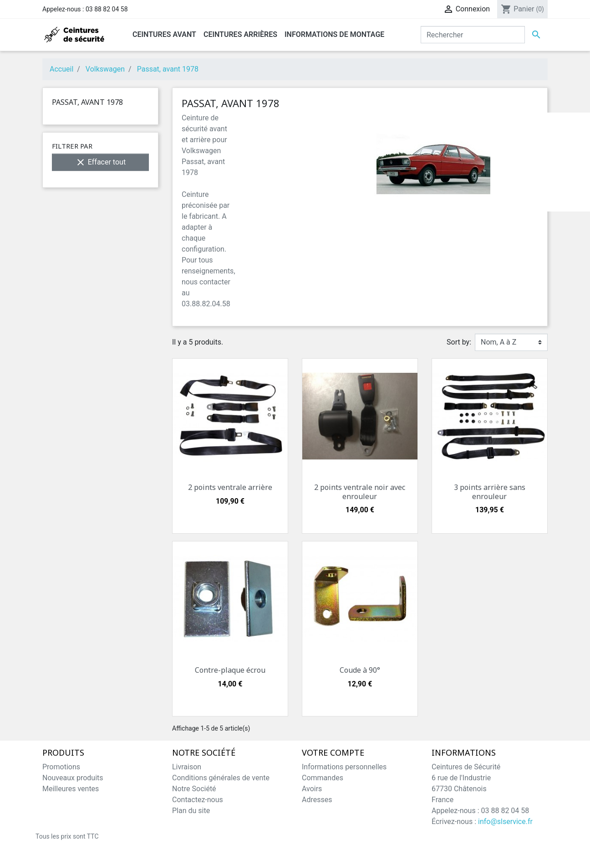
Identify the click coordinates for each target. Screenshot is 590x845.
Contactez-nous (197, 799)
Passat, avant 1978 (87, 102)
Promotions (61, 767)
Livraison (186, 767)
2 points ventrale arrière (230, 487)
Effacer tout (100, 162)
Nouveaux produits (72, 777)
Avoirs (312, 788)
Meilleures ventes (70, 788)
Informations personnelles (344, 767)
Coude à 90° (360, 670)
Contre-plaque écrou (230, 670)
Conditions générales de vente (221, 777)
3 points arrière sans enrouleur (489, 491)
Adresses (317, 799)
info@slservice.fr (505, 821)
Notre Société (194, 788)
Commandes (322, 777)
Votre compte (333, 753)
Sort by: (459, 342)
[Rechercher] (473, 34)
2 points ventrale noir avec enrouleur (359, 491)
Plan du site (191, 810)
